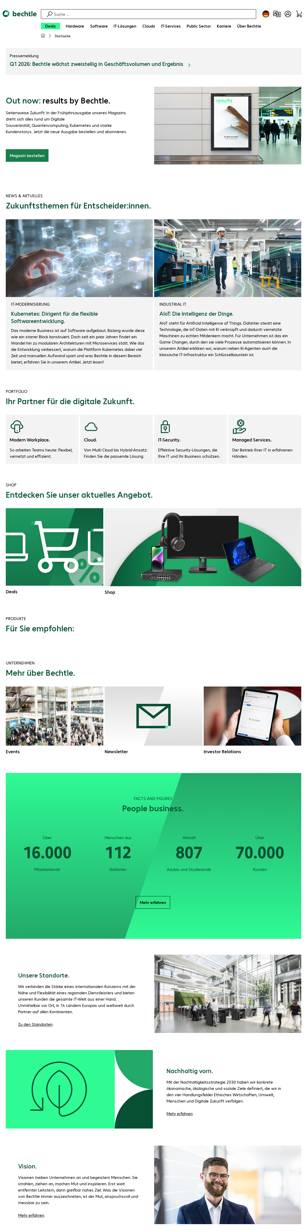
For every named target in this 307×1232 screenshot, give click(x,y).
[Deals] (50, 26)
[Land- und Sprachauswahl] (265, 14)
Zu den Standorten (35, 1025)
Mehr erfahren (153, 903)
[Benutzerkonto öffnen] (288, 14)
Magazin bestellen (27, 156)
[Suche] (154, 14)
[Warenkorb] (299, 14)
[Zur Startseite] (20, 26)
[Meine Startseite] (43, 35)
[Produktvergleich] (277, 14)
